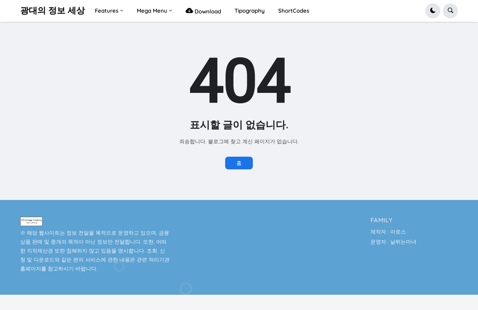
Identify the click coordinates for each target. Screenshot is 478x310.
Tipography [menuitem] (250, 10)
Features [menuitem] (106, 10)
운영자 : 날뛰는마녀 (393, 241)
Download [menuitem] (203, 10)
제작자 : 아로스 (388, 231)
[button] (432, 10)
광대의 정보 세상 (52, 11)
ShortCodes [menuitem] (293, 10)
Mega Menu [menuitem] (152, 10)
